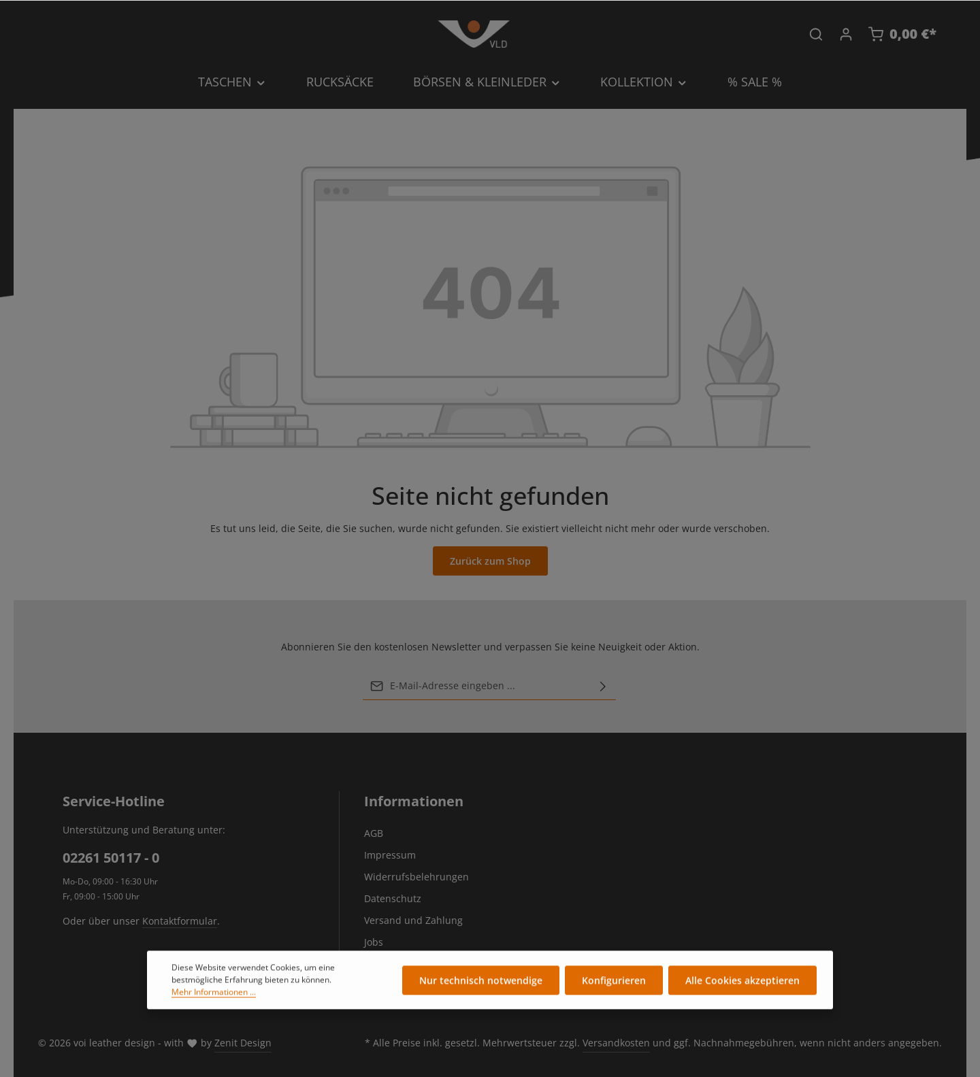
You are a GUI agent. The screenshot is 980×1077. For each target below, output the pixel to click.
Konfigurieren (614, 983)
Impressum (390, 854)
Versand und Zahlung (413, 920)
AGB (373, 833)
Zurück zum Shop (490, 560)
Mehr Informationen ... (214, 995)
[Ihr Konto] (846, 34)
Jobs (373, 941)
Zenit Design (243, 1042)
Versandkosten (616, 1042)
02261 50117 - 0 (111, 857)
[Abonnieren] (603, 686)
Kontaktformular (179, 920)
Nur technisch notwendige (480, 983)
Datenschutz (392, 898)
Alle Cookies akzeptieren (742, 983)
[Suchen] (816, 34)
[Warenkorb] (902, 34)
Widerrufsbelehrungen (416, 876)
